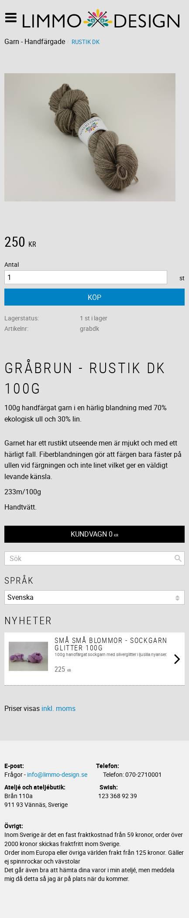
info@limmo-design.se (57, 774)
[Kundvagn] (94, 534)
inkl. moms (58, 708)
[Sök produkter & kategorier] (94, 558)
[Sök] (178, 558)
